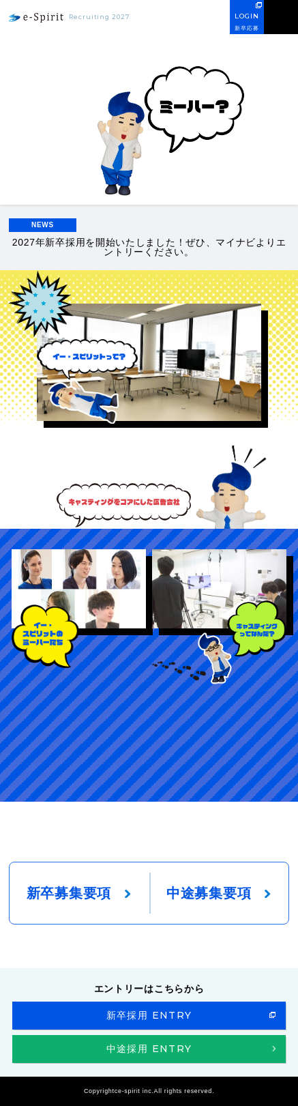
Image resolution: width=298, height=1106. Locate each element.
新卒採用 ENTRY (149, 1015)
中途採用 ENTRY (149, 1049)
